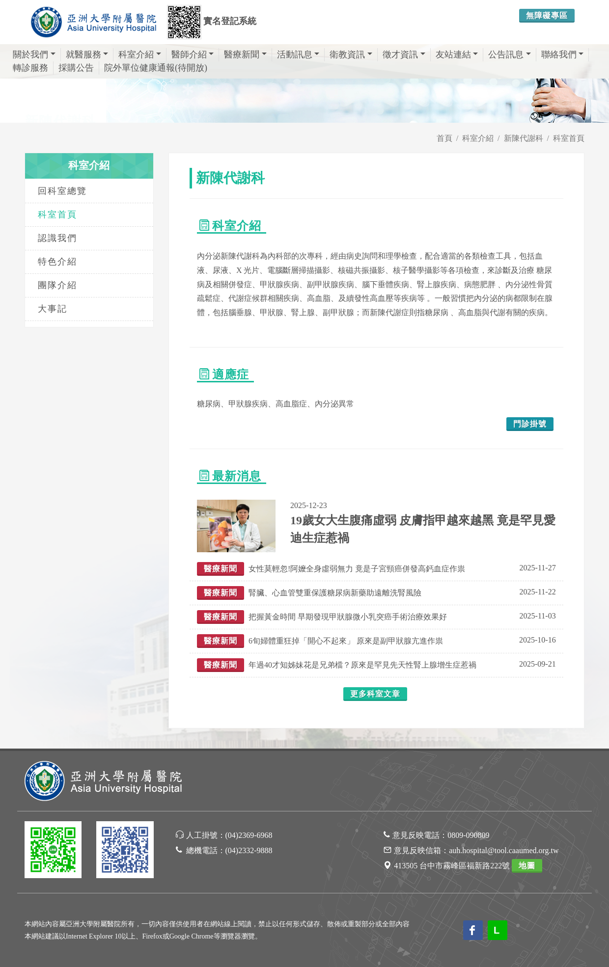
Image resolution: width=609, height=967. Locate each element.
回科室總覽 (62, 191)
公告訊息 (509, 54)
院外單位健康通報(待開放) (155, 68)
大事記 (52, 309)
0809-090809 (468, 835)
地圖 (527, 865)
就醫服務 (87, 54)
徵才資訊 (404, 54)
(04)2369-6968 (249, 835)
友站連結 (457, 54)
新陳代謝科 (523, 138)
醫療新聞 (245, 54)
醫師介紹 (192, 54)
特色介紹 (57, 262)
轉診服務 (30, 68)
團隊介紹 (57, 285)
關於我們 (34, 54)
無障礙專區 (547, 15)
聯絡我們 (562, 54)
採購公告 (76, 68)
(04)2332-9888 (249, 850)
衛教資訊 (351, 54)
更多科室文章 (375, 694)
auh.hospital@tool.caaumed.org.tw (503, 850)
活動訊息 (298, 54)
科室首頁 (568, 138)
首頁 (444, 138)
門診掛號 (530, 424)
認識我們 (57, 238)
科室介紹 (139, 54)
